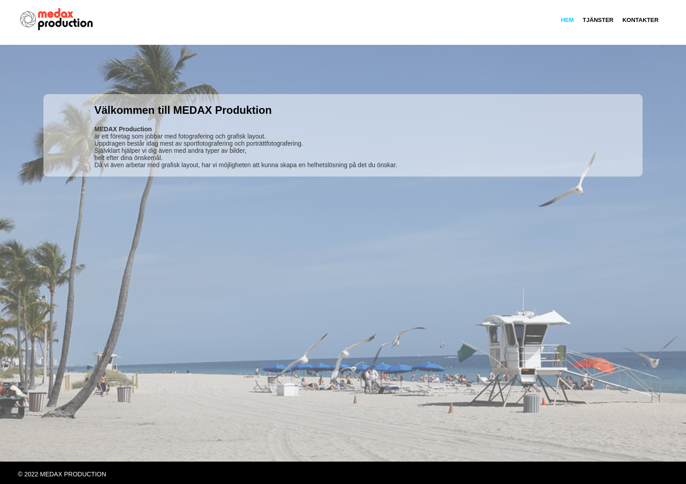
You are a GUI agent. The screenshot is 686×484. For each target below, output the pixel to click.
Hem (567, 20)
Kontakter (640, 20)
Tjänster (598, 20)
